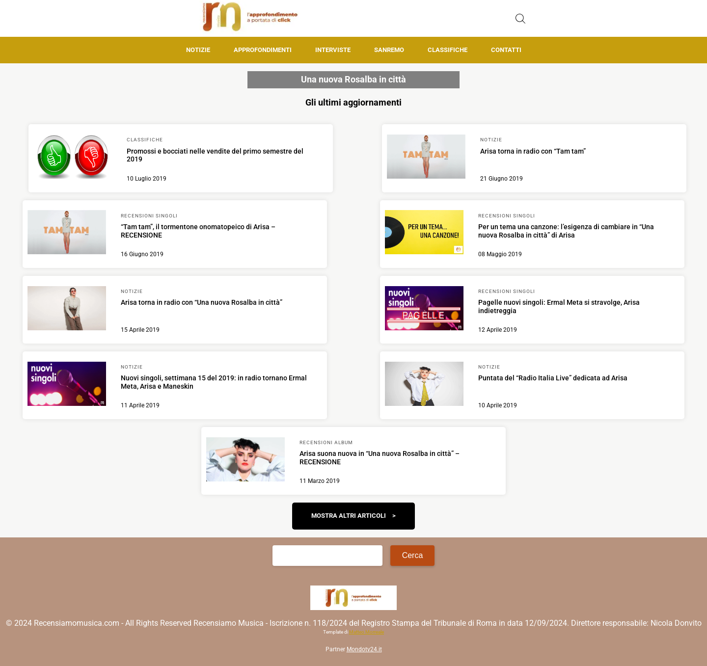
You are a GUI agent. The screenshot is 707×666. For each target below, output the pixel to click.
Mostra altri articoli (348, 515)
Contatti (506, 49)
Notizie (198, 49)
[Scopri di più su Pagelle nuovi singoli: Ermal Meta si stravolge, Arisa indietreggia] (424, 309)
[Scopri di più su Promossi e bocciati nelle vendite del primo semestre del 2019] (72, 158)
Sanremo (389, 49)
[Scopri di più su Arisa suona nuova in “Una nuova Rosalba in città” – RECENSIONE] (245, 460)
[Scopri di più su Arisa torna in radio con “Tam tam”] (426, 158)
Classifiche (447, 49)
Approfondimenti (263, 49)
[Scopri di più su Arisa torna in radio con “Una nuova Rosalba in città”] (66, 309)
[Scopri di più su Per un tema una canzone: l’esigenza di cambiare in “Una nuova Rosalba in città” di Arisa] (424, 233)
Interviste (333, 49)
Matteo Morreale (366, 632)
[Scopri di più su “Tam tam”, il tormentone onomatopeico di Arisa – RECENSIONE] (66, 233)
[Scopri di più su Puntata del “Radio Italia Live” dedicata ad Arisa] (424, 385)
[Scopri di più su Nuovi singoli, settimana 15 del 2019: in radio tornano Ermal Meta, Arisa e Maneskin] (66, 385)
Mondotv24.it (364, 649)
